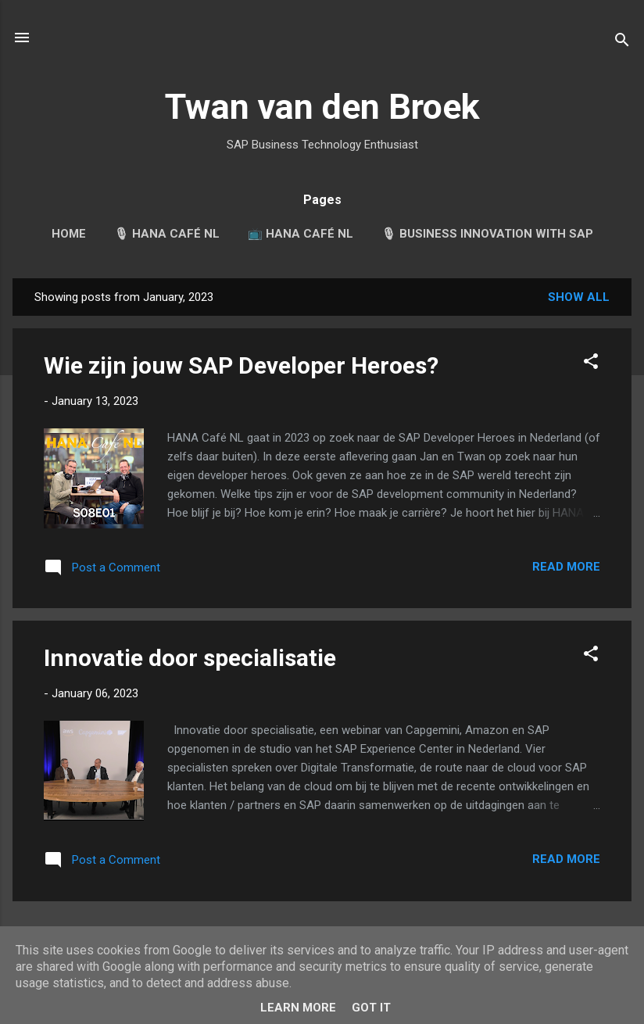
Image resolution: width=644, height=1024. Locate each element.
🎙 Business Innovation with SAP (487, 234)
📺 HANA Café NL (300, 234)
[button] (590, 364)
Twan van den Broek (322, 106)
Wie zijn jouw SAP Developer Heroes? (241, 365)
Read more (566, 567)
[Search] (622, 42)
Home (69, 234)
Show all (579, 297)
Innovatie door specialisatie (190, 657)
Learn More (298, 1008)
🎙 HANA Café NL (167, 234)
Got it (371, 1008)
